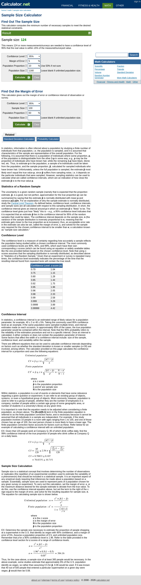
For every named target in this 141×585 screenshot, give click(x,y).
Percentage (100, 69)
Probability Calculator (48, 139)
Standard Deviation (125, 72)
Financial (101, 82)
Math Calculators (105, 61)
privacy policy (72, 580)
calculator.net (103, 580)
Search (134, 54)
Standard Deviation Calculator (19, 139)
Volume (98, 72)
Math (128, 82)
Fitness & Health (88, 5)
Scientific (99, 66)
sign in (137, 1)
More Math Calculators (127, 78)
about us (35, 580)
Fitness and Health (116, 82)
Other (135, 82)
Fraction (120, 66)
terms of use (58, 580)
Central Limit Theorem (22, 203)
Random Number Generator (102, 76)
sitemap (46, 580)
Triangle (120, 69)
